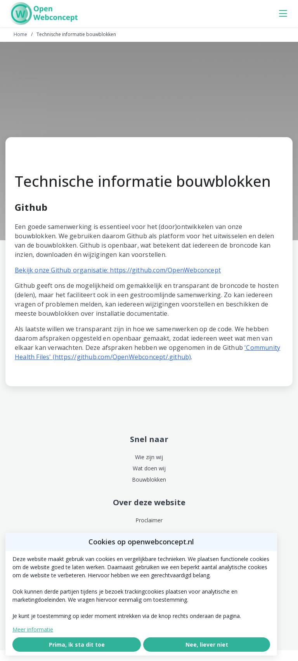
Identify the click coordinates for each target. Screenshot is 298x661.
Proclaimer (149, 520)
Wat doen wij (149, 468)
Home (20, 34)
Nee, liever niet (206, 644)
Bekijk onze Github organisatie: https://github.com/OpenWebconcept (118, 270)
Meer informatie (32, 629)
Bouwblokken (149, 479)
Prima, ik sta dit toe (77, 644)
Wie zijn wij (149, 457)
